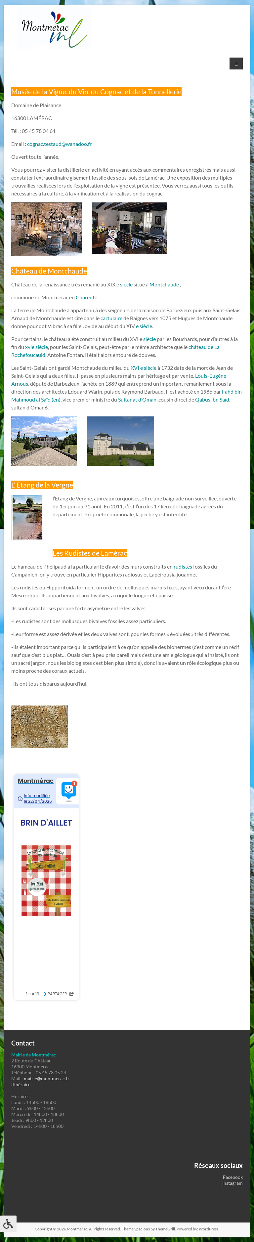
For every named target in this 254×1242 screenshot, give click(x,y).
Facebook (233, 1177)
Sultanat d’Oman (137, 399)
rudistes (183, 566)
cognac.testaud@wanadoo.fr (59, 144)
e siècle (144, 326)
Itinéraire (20, 1084)
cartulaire (111, 318)
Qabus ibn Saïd (212, 399)
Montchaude (164, 284)
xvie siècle (36, 347)
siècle (126, 284)
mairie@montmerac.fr (46, 1078)
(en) (56, 399)
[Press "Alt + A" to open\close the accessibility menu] (8, 1224)
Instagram (232, 1183)
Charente (86, 297)
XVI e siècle (143, 367)
